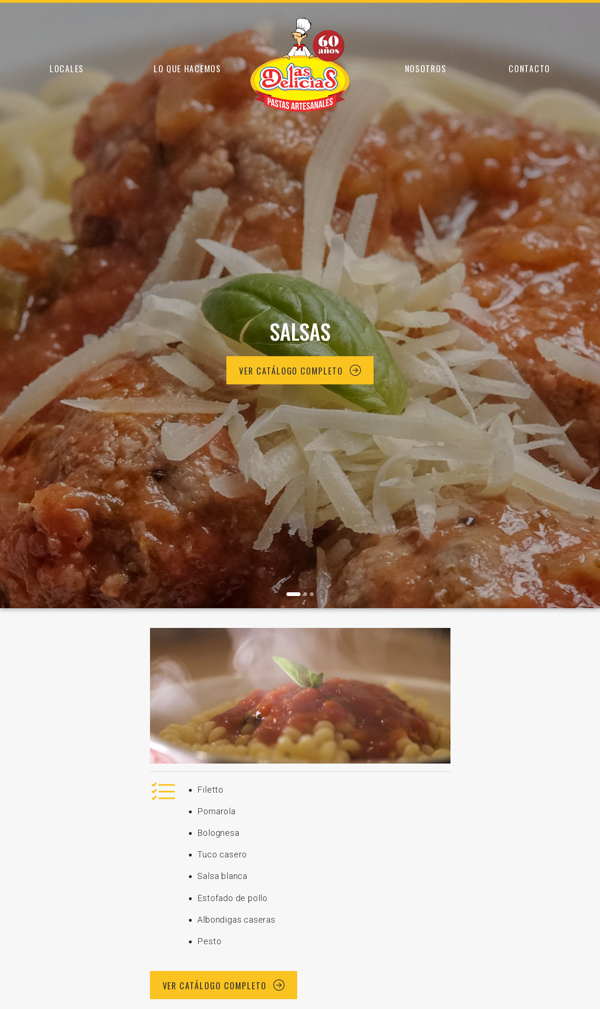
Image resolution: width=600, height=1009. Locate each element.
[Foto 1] (305, 594)
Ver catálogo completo (300, 371)
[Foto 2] (312, 594)
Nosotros (426, 68)
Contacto (529, 68)
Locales (67, 68)
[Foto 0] (293, 594)
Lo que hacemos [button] (187, 68)
